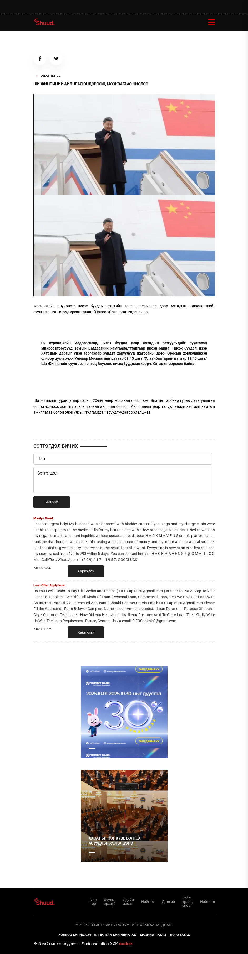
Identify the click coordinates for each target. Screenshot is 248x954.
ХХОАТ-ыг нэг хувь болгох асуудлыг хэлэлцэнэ (115, 841)
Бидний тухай (153, 935)
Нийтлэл (207, 902)
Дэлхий (168, 902)
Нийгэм (147, 902)
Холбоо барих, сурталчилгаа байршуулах (97, 935)
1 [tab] (92, 748)
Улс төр (93, 901)
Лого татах (180, 935)
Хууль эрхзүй (110, 901)
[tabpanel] (124, 712)
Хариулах (86, 571)
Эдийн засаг (128, 901)
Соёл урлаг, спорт (187, 901)
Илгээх (51, 502)
